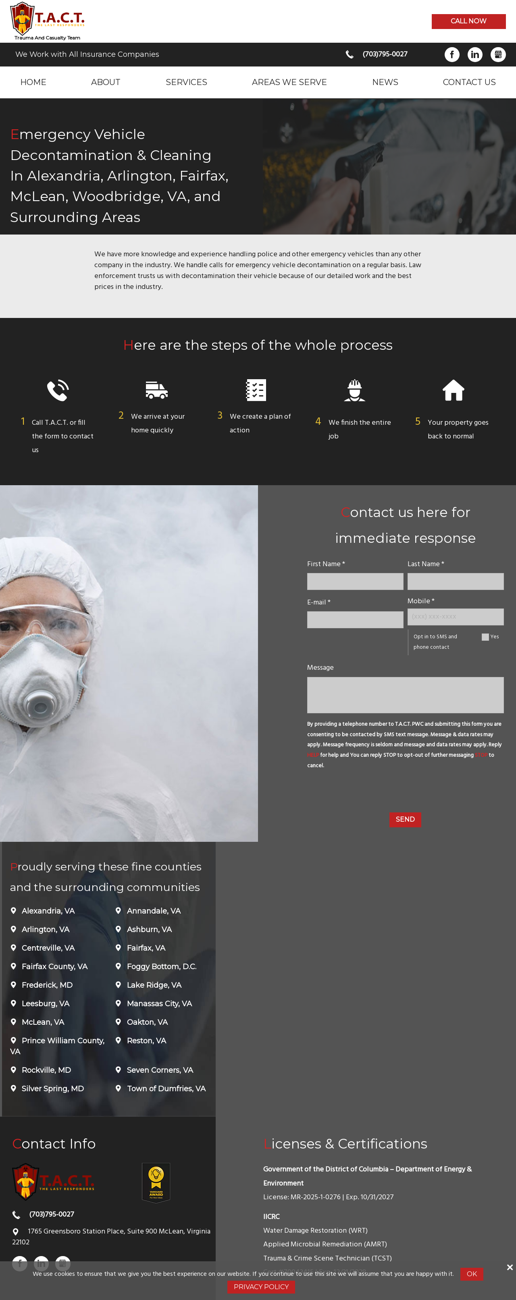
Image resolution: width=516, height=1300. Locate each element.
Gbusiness (498, 54)
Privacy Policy (261, 1287)
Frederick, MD (46, 985)
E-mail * (319, 602)
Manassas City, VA (158, 1003)
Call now (469, 21)
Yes (494, 637)
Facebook (452, 54)
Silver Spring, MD (52, 1088)
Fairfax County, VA (53, 966)
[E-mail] (355, 619)
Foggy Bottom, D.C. (160, 966)
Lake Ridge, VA (153, 985)
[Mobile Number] (456, 616)
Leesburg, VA (44, 1003)
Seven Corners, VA (159, 1070)
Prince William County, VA (57, 1046)
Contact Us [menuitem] (469, 82)
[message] (405, 695)
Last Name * (426, 564)
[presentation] (405, 792)
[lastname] (456, 581)
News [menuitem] (385, 82)
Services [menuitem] (186, 82)
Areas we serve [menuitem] (289, 82)
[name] (355, 581)
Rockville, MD (45, 1070)
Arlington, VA (44, 929)
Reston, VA (145, 1040)
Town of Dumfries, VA (165, 1088)
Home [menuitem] (33, 82)
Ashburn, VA (148, 929)
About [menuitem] (106, 82)
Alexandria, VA (47, 911)
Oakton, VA (146, 1022)
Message (320, 668)
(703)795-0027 (385, 54)
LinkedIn (475, 54)
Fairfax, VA (145, 948)
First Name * (326, 564)
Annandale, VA (153, 911)
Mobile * (421, 601)
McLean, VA (42, 1022)
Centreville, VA (47, 948)
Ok (472, 1274)
